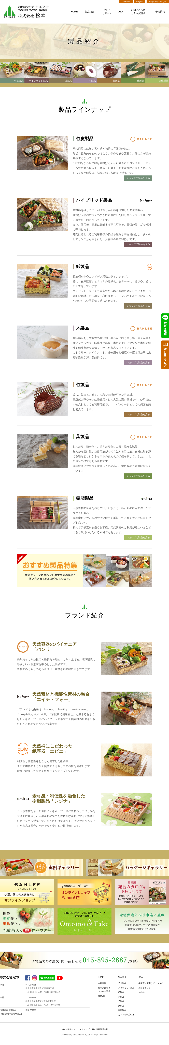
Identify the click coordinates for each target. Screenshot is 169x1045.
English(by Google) (157, 1)
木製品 (121, 997)
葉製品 (121, 1005)
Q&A (120, 11)
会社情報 (160, 11)
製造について (144, 988)
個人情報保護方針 (100, 1029)
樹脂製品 (122, 1010)
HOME (74, 11)
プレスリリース (107, 12)
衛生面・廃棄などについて (150, 983)
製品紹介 (89, 11)
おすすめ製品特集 (126, 1014)
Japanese (125, 1)
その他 (141, 992)
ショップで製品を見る (138, 178)
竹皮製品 (122, 983)
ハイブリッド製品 (126, 988)
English (139, 1)
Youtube (101, 996)
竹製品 (121, 1001)
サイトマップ (83, 1029)
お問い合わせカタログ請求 (138, 12)
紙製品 (121, 992)
